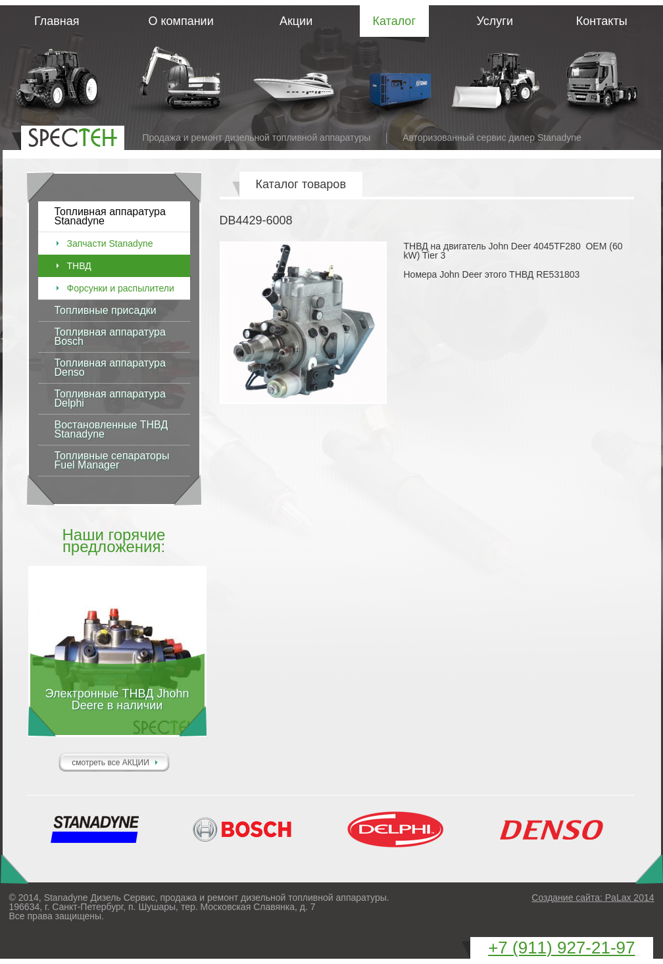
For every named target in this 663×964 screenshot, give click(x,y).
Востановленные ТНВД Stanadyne (111, 429)
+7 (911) (561, 947)
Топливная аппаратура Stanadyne (110, 216)
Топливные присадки (106, 310)
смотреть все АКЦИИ (110, 762)
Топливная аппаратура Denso (110, 367)
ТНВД (79, 266)
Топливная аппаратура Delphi (110, 398)
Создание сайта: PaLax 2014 (592, 897)
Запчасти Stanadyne (110, 243)
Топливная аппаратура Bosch (110, 336)
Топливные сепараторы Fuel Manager (112, 460)
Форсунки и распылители (120, 288)
